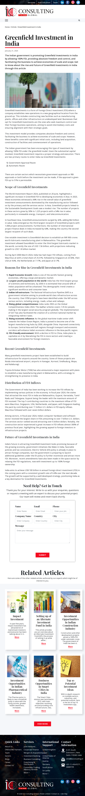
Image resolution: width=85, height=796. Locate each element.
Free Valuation (44, 3)
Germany (46, 764)
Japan (44, 753)
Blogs (7, 759)
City (55, 516)
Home (7, 27)
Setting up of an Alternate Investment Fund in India (44, 620)
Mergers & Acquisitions (33, 753)
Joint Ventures (29, 746)
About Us (9, 746)
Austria (45, 761)
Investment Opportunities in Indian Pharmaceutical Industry (18, 686)
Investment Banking (32, 756)
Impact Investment (17, 617)
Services (31, 3)
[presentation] (31, 548)
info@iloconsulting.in (74, 759)
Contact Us (9, 765)
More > (27, 772)
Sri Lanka (46, 770)
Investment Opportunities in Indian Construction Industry (70, 622)
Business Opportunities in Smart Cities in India (43, 686)
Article (13, 27)
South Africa (47, 767)
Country (38, 516)
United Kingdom (49, 749)
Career (7, 762)
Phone (56, 506)
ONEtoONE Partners (13, 749)
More (17, 637)
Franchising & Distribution (29, 763)
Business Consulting (32, 759)
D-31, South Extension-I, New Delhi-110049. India (74, 752)
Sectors (8, 756)
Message (19, 525)
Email (37, 506)
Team (55, 3)
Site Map (64, 794)
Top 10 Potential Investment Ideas (70, 685)
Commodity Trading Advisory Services (32, 768)
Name (18, 506)
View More (42, 724)
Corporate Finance (31, 749)
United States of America (49, 757)
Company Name (23, 516)
